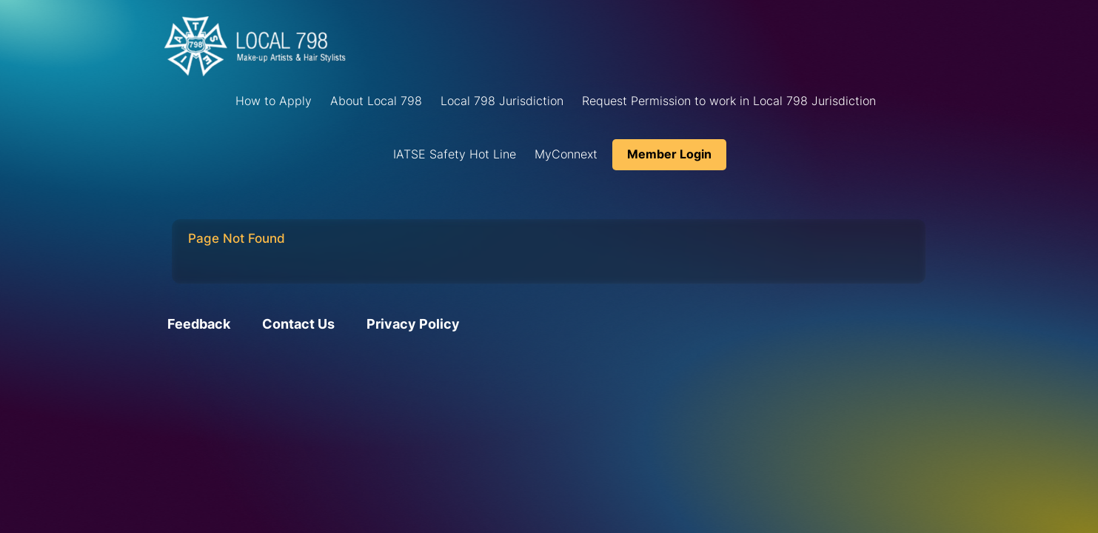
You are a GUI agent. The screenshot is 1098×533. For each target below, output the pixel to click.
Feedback (198, 324)
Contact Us (298, 324)
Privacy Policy (413, 324)
